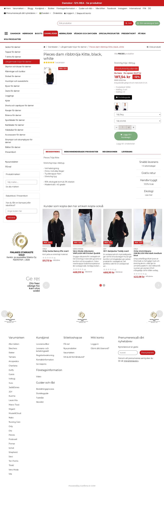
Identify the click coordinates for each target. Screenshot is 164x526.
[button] (77, 62)
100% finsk (149, 184)
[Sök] (128, 23)
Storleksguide (123, 97)
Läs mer (148, 195)
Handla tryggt (148, 180)
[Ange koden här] (21, 211)
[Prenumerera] (147, 389)
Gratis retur (149, 173)
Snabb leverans (148, 161)
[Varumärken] (19, 8)
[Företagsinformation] (66, 8)
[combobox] (88, 23)
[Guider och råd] (86, 8)
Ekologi (148, 191)
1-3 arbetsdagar (149, 166)
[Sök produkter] (88, 23)
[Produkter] (6, 33)
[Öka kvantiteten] (133, 127)
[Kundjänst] (40, 8)
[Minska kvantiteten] (116, 127)
